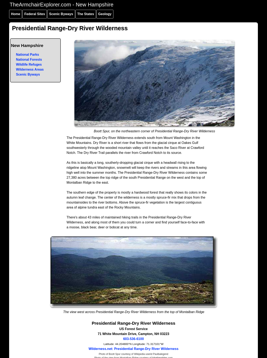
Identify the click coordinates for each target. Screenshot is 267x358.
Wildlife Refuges (29, 64)
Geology (105, 14)
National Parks (27, 54)
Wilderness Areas (30, 69)
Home (15, 14)
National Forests (29, 59)
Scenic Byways (61, 14)
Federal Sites (34, 14)
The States (85, 14)
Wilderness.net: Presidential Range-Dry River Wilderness (133, 349)
